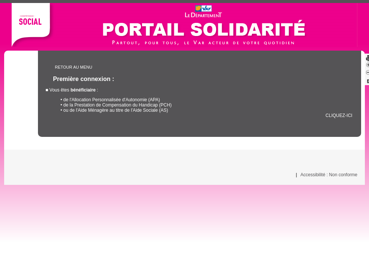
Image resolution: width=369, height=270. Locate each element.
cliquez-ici (339, 115)
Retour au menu (73, 67)
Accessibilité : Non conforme (329, 174)
